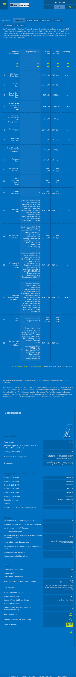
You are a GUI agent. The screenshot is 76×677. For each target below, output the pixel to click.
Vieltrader (58, 20)
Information (60, 2)
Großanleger (46, 20)
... (72, 75)
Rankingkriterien (36, 366)
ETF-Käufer (20, 25)
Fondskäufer (8, 25)
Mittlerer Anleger (32, 20)
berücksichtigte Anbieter (20, 366)
